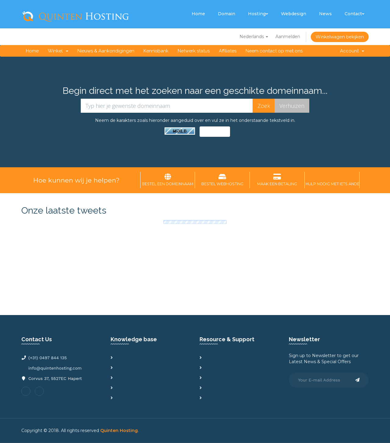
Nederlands (253, 36)
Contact (354, 13)
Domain (226, 13)
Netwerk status (194, 51)
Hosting (258, 13)
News (325, 13)
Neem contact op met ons (274, 51)
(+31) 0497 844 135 (47, 357)
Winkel (58, 51)
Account (352, 51)
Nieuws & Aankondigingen (105, 51)
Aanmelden (287, 36)
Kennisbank (156, 51)
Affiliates (227, 51)
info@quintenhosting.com (55, 368)
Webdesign (293, 13)
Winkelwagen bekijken (340, 37)
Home (198, 13)
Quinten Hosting (119, 430)
